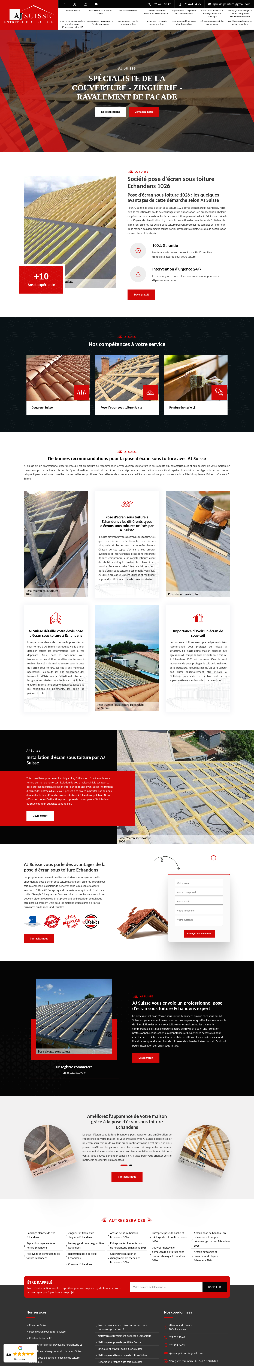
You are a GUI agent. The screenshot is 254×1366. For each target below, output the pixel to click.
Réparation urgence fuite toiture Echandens (40, 1245)
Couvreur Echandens (80, 1264)
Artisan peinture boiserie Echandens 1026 (124, 1235)
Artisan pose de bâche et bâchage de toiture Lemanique (212, 13)
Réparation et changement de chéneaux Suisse (184, 12)
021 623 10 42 (159, 4)
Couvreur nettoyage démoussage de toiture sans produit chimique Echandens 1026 (168, 1254)
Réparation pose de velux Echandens (82, 1256)
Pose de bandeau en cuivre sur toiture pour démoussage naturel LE (72, 24)
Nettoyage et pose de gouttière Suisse (128, 23)
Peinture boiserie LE (128, 10)
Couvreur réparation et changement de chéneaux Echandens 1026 (125, 1258)
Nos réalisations (110, 112)
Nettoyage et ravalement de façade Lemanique (100, 23)
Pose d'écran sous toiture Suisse (100, 12)
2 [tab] (130, 1165)
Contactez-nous (144, 112)
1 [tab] (124, 1165)
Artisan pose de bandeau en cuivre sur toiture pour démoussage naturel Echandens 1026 (212, 1239)
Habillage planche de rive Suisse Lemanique (240, 23)
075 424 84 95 (189, 4)
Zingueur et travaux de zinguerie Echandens (81, 1235)
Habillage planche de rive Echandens (40, 1235)
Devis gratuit (141, 294)
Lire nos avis (20, 1359)
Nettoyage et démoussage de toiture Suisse (184, 23)
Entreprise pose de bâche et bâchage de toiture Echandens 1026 (169, 1237)
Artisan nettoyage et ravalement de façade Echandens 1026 (206, 1256)
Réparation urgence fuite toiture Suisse (212, 23)
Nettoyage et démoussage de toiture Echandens (43, 1256)
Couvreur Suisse (72, 10)
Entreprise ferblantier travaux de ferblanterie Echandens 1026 (128, 1245)
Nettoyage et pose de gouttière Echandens (86, 1245)
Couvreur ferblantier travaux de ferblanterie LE (156, 12)
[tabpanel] (127, 1138)
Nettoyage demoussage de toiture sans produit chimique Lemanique (240, 13)
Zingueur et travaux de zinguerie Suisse (156, 23)
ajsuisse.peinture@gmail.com (229, 4)
